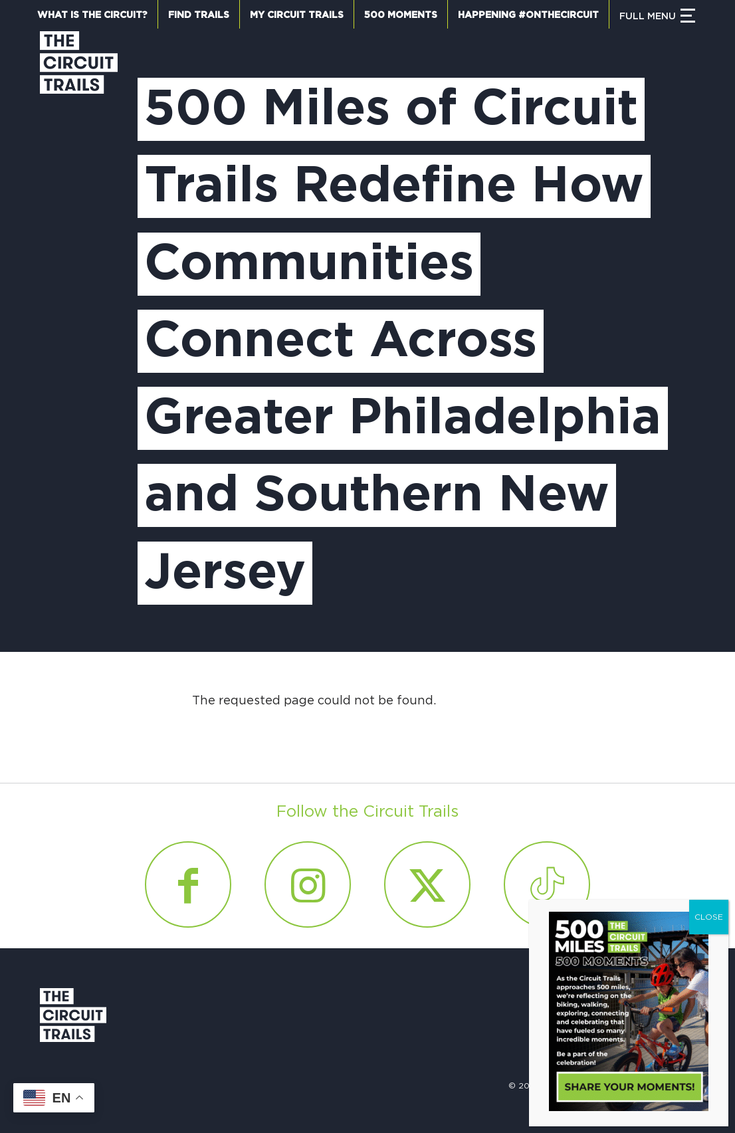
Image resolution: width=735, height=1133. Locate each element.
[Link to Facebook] (188, 884)
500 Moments (400, 15)
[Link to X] (427, 884)
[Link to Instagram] (307, 884)
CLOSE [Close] (708, 917)
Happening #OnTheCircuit (528, 15)
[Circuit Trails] (79, 328)
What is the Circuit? (92, 15)
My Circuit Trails (297, 15)
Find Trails (198, 15)
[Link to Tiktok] (547, 884)
